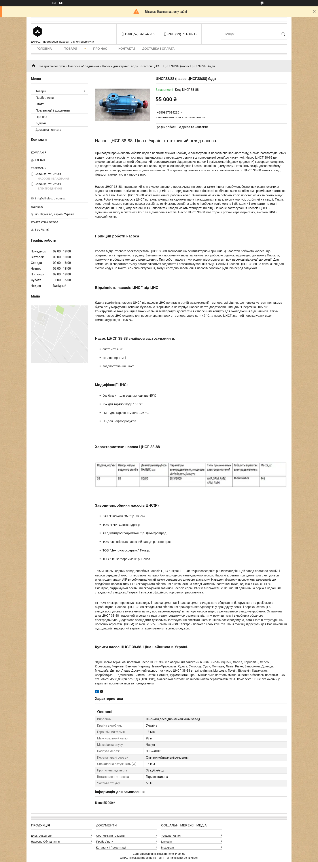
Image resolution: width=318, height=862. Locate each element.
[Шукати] (283, 34)
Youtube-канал (171, 835)
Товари (70, 48)
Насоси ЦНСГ (151, 66)
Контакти (127, 48)
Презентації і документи (53, 110)
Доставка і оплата (158, 48)
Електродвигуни (41, 835)
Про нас (100, 48)
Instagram (167, 847)
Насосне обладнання (83, 66)
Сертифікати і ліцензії (110, 835)
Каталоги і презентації (111, 847)
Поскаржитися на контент (146, 857)
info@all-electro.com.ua (50, 198)
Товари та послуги (51, 66)
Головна (44, 48)
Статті (40, 104)
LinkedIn (166, 841)
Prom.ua (180, 853)
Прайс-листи (45, 97)
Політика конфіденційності (182, 857)
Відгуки (41, 123)
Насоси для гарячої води (120, 66)
